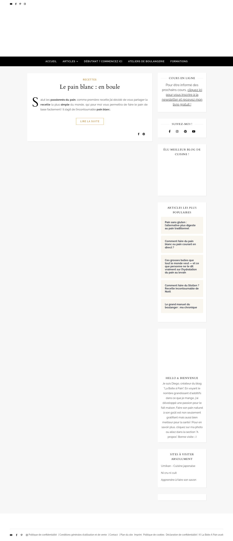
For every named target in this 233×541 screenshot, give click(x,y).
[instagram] (25, 4)
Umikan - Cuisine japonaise (178, 465)
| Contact (113, 534)
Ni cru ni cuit (169, 472)
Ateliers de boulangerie (146, 61)
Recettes (90, 79)
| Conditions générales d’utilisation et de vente (82, 534)
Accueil (51, 61)
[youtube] (11, 4)
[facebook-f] (16, 4)
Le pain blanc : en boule (90, 87)
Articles (69, 61)
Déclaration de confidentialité (181, 534)
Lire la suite (90, 121)
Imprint (138, 534)
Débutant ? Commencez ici (103, 61)
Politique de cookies (153, 534)
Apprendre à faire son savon (178, 479)
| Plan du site (126, 534)
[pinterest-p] (20, 4)
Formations (179, 61)
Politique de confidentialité (43, 534)
